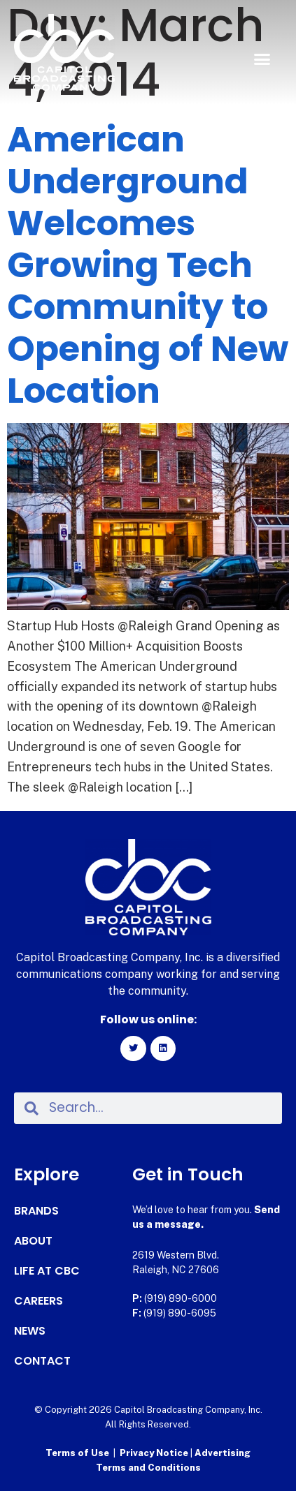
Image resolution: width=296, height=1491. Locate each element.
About (33, 1241)
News (29, 1331)
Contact (42, 1361)
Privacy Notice (155, 1453)
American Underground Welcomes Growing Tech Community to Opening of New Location (147, 265)
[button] (261, 59)
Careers (38, 1301)
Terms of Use (77, 1453)
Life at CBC (47, 1271)
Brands (36, 1211)
